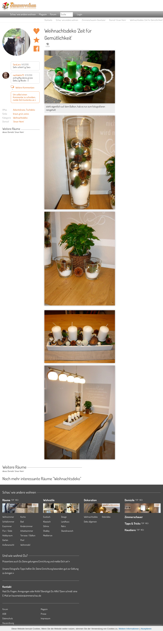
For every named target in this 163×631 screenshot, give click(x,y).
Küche (23, 516)
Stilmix (46, 526)
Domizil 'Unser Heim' (117, 20)
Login (79, 14)
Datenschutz (7, 618)
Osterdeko (106, 516)
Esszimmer (7, 526)
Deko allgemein (90, 521)
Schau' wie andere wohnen (23, 14)
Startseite (48, 20)
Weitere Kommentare (22, 87)
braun (15, 113)
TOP (12, 500)
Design (64, 516)
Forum (53, 14)
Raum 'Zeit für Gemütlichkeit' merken (36, 40)
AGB (4, 613)
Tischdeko (30, 109)
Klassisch (47, 521)
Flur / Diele (7, 530)
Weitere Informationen (129, 629)
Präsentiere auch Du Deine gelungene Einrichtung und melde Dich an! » (36, 561)
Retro (63, 526)
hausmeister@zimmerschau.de (26, 595)
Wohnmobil (25, 544)
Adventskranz (19, 109)
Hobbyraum (7, 535)
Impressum (45, 618)
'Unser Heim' (18, 121)
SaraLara (17, 64)
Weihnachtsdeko (20, 117)
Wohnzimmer (8, 516)
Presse (43, 613)
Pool (22, 540)
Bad (22, 521)
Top (136, 500)
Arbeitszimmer (26, 530)
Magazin (43, 14)
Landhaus (65, 521)
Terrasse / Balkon (27, 535)
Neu (141, 500)
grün (21, 113)
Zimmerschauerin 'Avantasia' (94, 20)
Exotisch (46, 516)
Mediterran (47, 535)
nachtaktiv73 (18, 75)
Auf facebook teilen (36, 48)
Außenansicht (8, 544)
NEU (16, 500)
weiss (26, 113)
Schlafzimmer (8, 521)
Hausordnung (8, 623)
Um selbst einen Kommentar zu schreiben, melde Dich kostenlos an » (24, 97)
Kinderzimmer (26, 526)
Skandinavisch (67, 530)
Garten (5, 540)
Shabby (46, 530)
